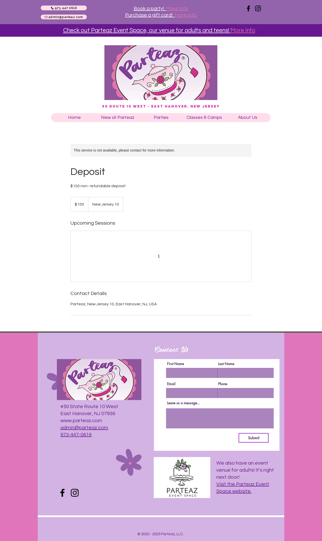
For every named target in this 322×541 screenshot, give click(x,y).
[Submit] (253, 438)
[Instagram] (258, 8)
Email (171, 384)
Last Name (226, 364)
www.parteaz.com (81, 420)
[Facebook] (248, 8)
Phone (222, 384)
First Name (175, 364)
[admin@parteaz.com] (64, 17)
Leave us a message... (183, 403)
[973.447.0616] (64, 8)
